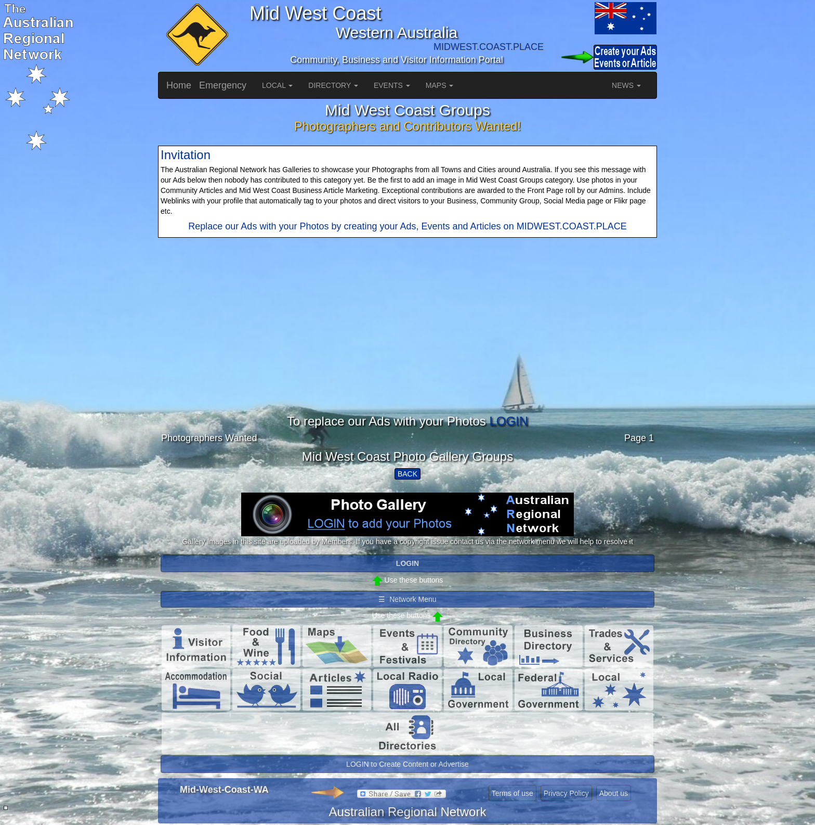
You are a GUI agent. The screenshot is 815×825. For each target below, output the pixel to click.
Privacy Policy (566, 793)
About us (613, 793)
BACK (407, 474)
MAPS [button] (440, 85)
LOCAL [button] (277, 85)
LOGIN (508, 421)
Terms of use (512, 793)
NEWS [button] (626, 85)
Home (178, 85)
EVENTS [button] (392, 85)
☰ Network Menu (407, 599)
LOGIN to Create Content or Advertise (407, 764)
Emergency (222, 85)
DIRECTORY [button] (333, 85)
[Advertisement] (407, 342)
